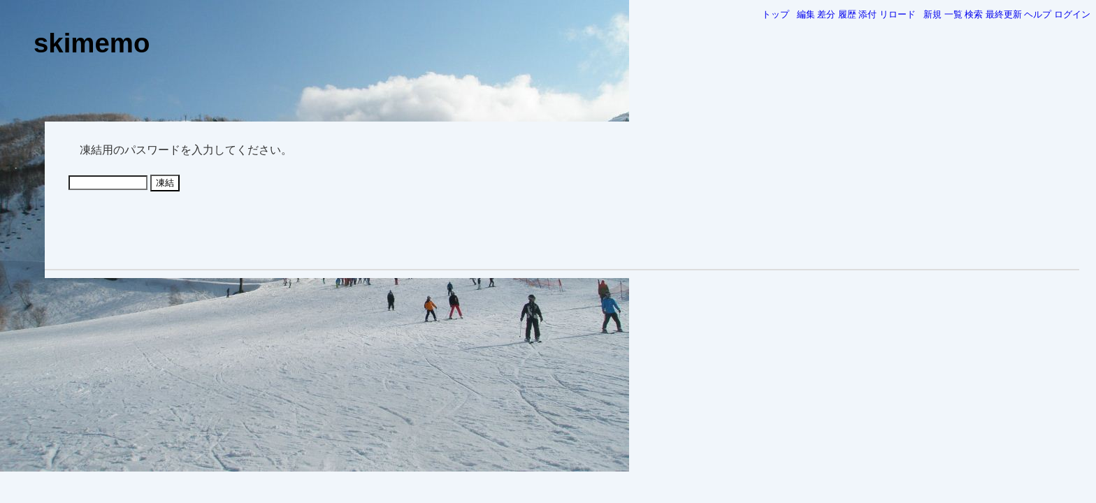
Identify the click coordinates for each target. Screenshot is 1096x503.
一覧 (953, 14)
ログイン (1072, 14)
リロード (897, 14)
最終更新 (1004, 14)
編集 (806, 14)
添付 (867, 14)
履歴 (847, 14)
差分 (826, 14)
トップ (775, 14)
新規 (932, 14)
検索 (974, 14)
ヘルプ (1037, 14)
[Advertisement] (562, 229)
